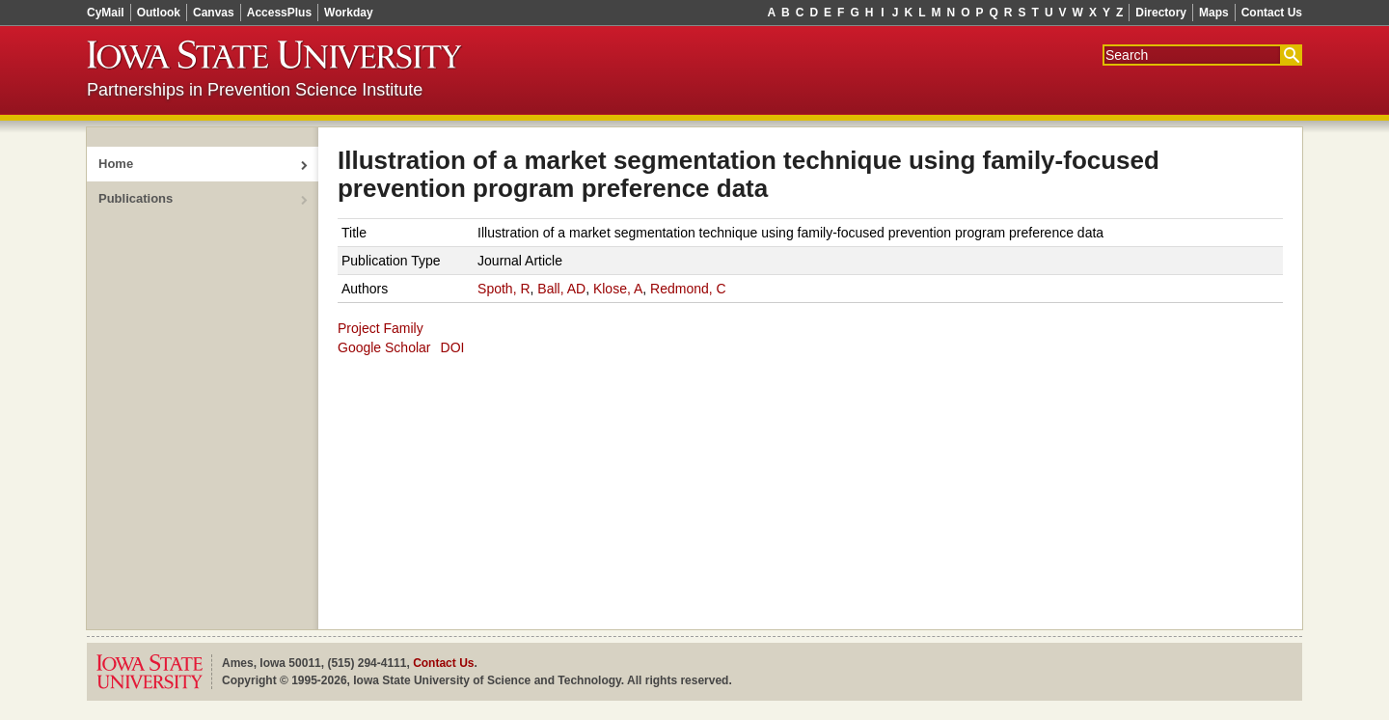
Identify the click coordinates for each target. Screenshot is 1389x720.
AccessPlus (279, 12)
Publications (135, 198)
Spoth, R (503, 288)
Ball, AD (561, 288)
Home (115, 163)
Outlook (158, 12)
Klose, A (617, 288)
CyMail (105, 12)
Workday (348, 12)
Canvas (213, 12)
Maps (1214, 12)
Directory (1160, 12)
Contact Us (1271, 12)
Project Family (380, 328)
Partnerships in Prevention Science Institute (254, 89)
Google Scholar (384, 347)
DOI (453, 347)
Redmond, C (688, 288)
